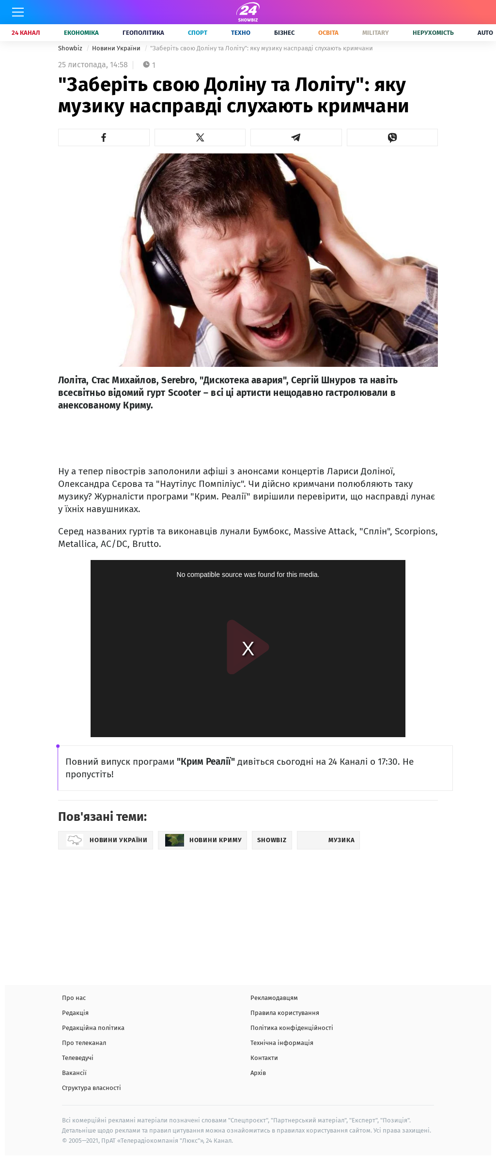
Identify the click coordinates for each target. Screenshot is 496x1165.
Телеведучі (77, 1057)
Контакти (264, 1057)
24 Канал (26, 32)
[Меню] (18, 12)
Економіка (81, 32)
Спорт (197, 32)
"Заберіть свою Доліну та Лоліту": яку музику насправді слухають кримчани (261, 48)
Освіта (328, 32)
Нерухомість (433, 32)
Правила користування (284, 1012)
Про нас (74, 997)
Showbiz (71, 48)
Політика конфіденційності (291, 1027)
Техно (240, 32)
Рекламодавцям (274, 997)
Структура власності (91, 1087)
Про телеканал (84, 1042)
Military (375, 32)
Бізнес (284, 32)
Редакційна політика (93, 1027)
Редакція (75, 1012)
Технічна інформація (281, 1042)
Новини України (117, 48)
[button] (104, 137)
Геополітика (143, 32)
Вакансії (74, 1072)
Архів (258, 1072)
